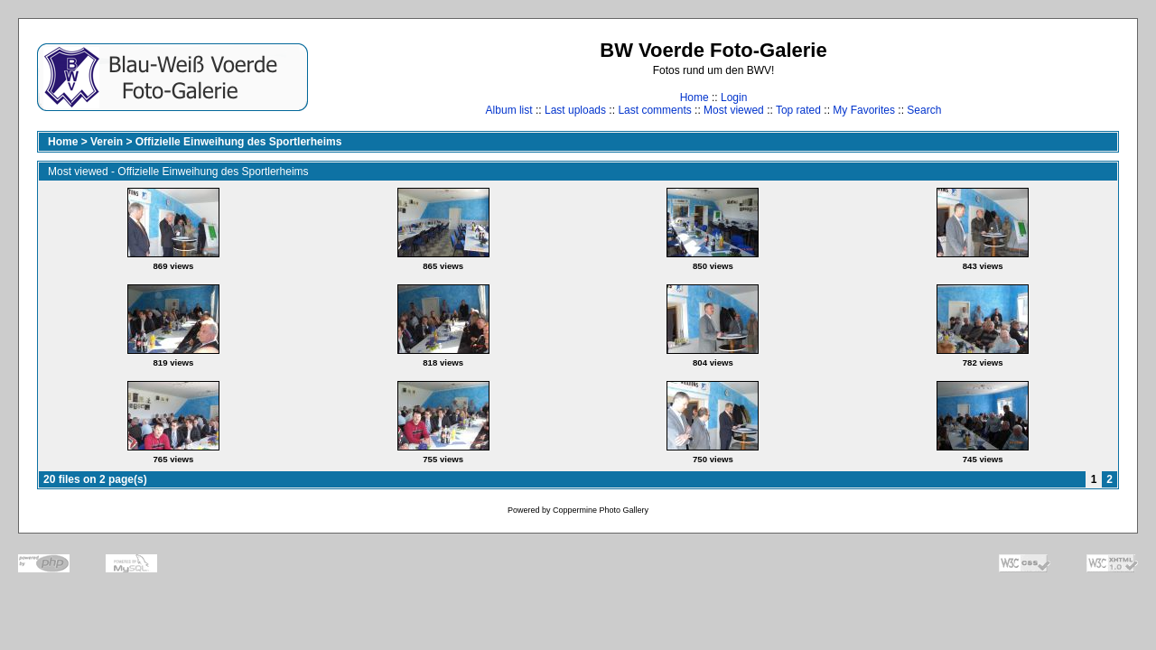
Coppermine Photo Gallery (600, 510)
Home (694, 97)
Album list (509, 110)
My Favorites (864, 110)
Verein (106, 141)
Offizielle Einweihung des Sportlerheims (238, 141)
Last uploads (575, 110)
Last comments (654, 110)
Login (734, 97)
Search (924, 110)
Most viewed (734, 110)
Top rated (798, 110)
